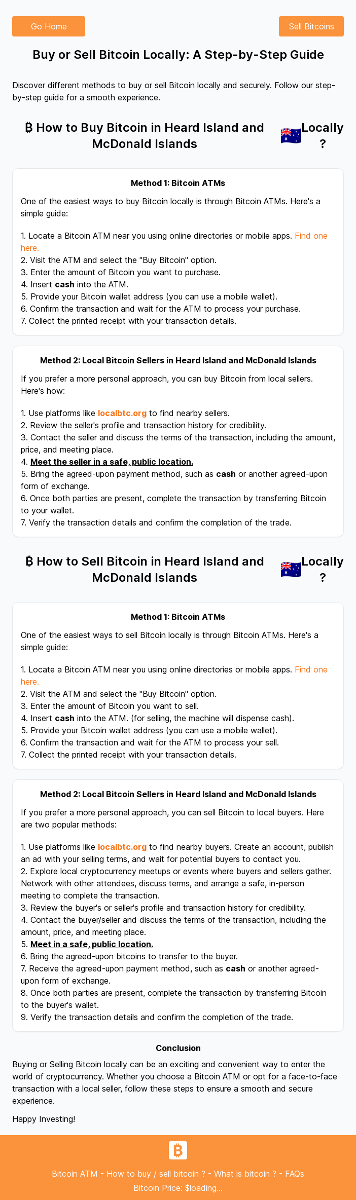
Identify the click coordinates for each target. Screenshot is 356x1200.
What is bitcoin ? (245, 1174)
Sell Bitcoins (311, 26)
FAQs (294, 1174)
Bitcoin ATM (75, 1174)
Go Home (49, 26)
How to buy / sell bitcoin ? (155, 1174)
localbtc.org (122, 413)
